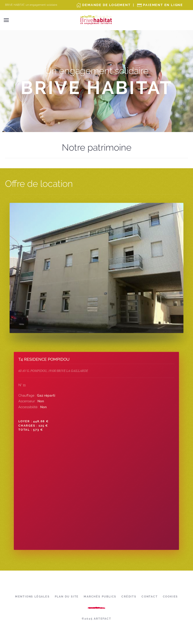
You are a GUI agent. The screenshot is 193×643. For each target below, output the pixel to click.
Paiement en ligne (163, 5)
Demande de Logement (106, 5)
